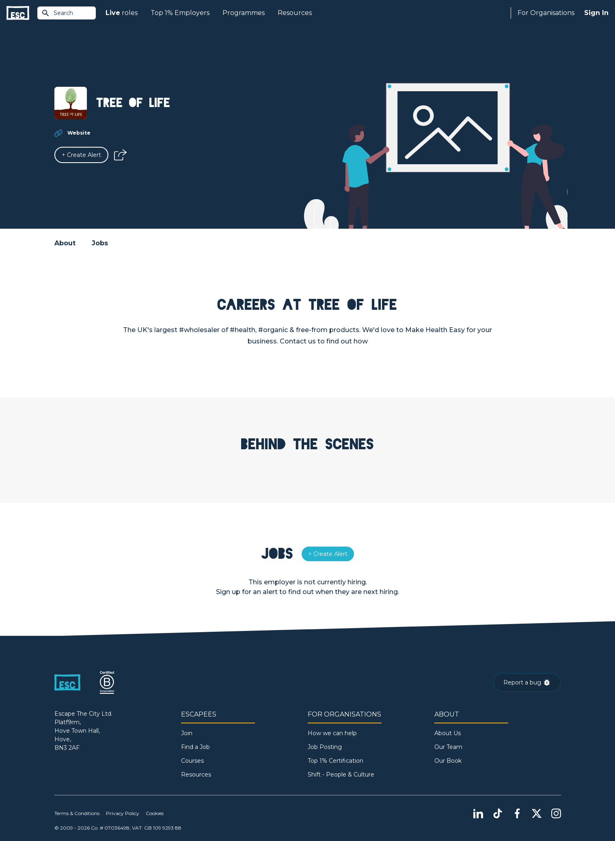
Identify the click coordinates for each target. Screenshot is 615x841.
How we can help (332, 733)
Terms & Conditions (76, 813)
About (65, 243)
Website (79, 133)
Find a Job (195, 747)
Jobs (100, 243)
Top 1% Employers (180, 13)
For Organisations (546, 13)
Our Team (448, 747)
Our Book (448, 760)
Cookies (155, 813)
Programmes (243, 13)
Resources (295, 13)
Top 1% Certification (335, 760)
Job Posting (325, 747)
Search (57, 13)
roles (122, 13)
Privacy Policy (122, 813)
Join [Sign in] (186, 733)
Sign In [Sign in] (596, 13)
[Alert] (81, 155)
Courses (192, 760)
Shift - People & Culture (341, 774)
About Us (447, 733)
